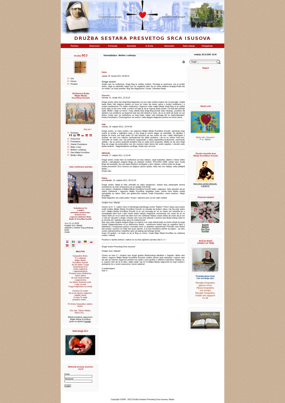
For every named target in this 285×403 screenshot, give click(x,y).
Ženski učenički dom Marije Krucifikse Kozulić (205, 154)
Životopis (75, 133)
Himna (73, 81)
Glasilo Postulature (79, 144)
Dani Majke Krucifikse (80, 152)
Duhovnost (75, 139)
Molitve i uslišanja (78, 150)
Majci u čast (76, 147)
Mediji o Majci (77, 155)
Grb (72, 78)
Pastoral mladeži (206, 197)
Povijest (74, 84)
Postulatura (76, 141)
